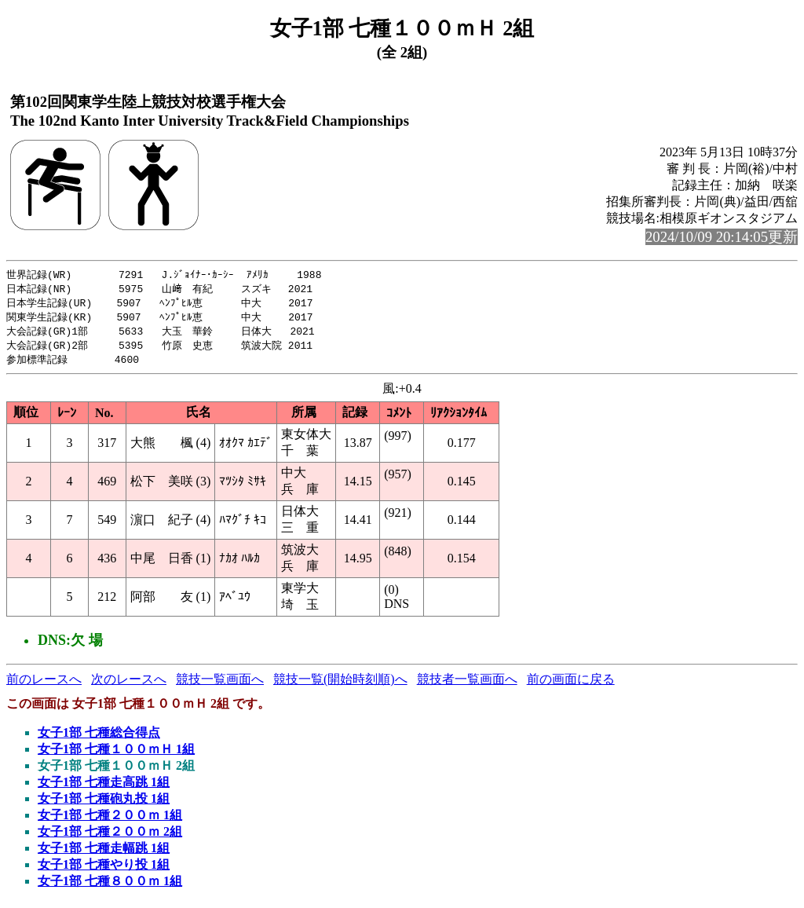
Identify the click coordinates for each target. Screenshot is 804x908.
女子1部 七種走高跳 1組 (104, 787)
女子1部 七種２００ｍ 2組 (110, 837)
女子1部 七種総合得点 (99, 738)
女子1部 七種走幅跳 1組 (104, 853)
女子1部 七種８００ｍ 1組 (110, 886)
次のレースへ (128, 684)
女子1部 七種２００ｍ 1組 (110, 820)
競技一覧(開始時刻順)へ (340, 684)
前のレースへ (44, 684)
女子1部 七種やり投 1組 (104, 870)
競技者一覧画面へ (467, 684)
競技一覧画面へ (220, 684)
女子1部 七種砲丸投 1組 (104, 804)
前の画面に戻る (571, 684)
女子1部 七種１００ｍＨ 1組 (116, 754)
